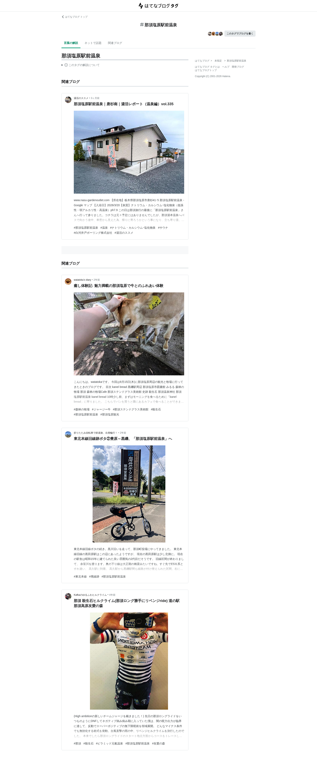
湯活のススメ (81, 98)
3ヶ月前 (95, 98)
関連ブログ (115, 43)
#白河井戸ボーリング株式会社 (93, 232)
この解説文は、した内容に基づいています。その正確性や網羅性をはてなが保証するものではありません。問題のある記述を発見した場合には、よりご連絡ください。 (80, 65)
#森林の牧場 (82, 409)
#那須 (77, 743)
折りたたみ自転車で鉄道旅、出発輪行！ (95, 432)
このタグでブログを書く (240, 33)
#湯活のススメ (124, 232)
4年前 (112, 594)
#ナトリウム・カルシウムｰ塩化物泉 (133, 227)
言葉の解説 (71, 43)
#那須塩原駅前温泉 (86, 227)
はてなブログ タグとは (207, 66)
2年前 (97, 279)
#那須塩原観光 (109, 414)
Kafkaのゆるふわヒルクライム (90, 594)
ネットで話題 (93, 43)
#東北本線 (80, 576)
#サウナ (163, 227)
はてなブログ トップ (74, 16)
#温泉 (104, 227)
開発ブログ (238, 66)
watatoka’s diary (82, 279)
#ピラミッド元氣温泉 (109, 743)
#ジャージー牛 (101, 409)
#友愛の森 (158, 743)
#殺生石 (156, 409)
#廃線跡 (94, 576)
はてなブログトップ (206, 70)
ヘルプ (225, 66)
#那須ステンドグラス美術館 (131, 409)
